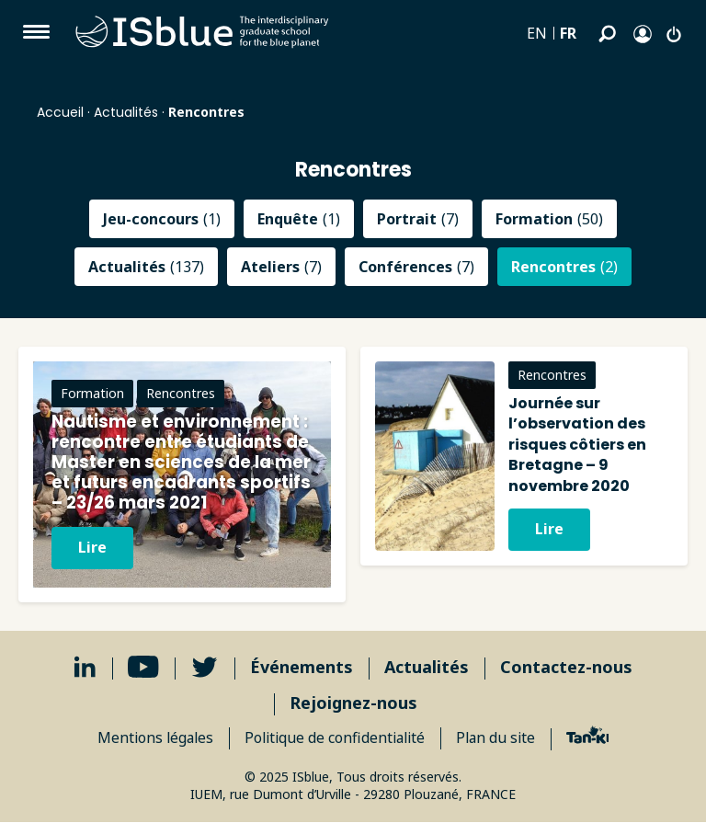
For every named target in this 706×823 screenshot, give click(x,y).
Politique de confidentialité (335, 738)
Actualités (126, 112)
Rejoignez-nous (353, 703)
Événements (301, 668)
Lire (93, 548)
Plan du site (500, 738)
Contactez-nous (566, 668)
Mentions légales (151, 738)
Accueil (60, 112)
